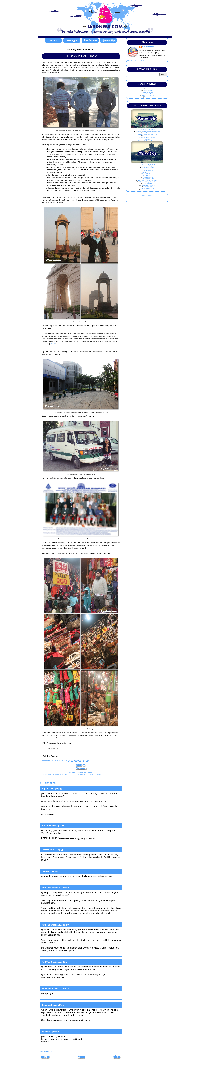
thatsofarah (47, 1005)
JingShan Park (148, 186)
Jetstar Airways (148, 90)
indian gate (88, 774)
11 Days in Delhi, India (81, 56)
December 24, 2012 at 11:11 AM (57, 981)
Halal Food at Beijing (147, 167)
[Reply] (58, 788)
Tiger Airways (148, 97)
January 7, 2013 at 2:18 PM (55, 1024)
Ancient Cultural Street (148, 190)
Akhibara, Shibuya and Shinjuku (147, 140)
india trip (79, 774)
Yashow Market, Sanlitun (148, 188)
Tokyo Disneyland (147, 136)
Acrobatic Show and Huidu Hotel (148, 169)
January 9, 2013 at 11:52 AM (55, 1046)
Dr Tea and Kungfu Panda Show (148, 182)
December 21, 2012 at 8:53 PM (56, 880)
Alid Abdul (46, 825)
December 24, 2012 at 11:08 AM (57, 917)
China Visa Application (148, 164)
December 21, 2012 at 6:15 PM (56, 864)
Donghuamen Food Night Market (148, 180)
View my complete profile (137, 60)
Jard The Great (49, 888)
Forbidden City (147, 172)
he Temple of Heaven (148, 185)
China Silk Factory (147, 174)
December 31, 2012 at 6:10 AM (56, 997)
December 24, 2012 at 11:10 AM (57, 954)
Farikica (45, 850)
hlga (44, 1032)
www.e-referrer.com (147, 195)
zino (44, 871)
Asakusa (147, 139)
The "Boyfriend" (148, 183)
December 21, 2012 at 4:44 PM (56, 842)
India (72, 774)
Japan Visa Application (148, 129)
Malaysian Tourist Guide (147, 137)
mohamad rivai (49, 988)
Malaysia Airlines (148, 92)
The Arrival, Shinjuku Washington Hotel (148, 131)
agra (50, 774)
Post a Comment (46, 1052)
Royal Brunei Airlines (148, 93)
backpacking (58, 774)
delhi (67, 774)
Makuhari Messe (148, 132)
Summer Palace (147, 175)
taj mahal (98, 774)
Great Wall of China (148, 178)
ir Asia (149, 89)
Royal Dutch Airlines (148, 95)
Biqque (45, 788)
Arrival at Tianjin (148, 166)
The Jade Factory (148, 177)
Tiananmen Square (147, 170)
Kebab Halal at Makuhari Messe (147, 134)
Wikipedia (52, 344)
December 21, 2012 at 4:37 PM (56, 818)
